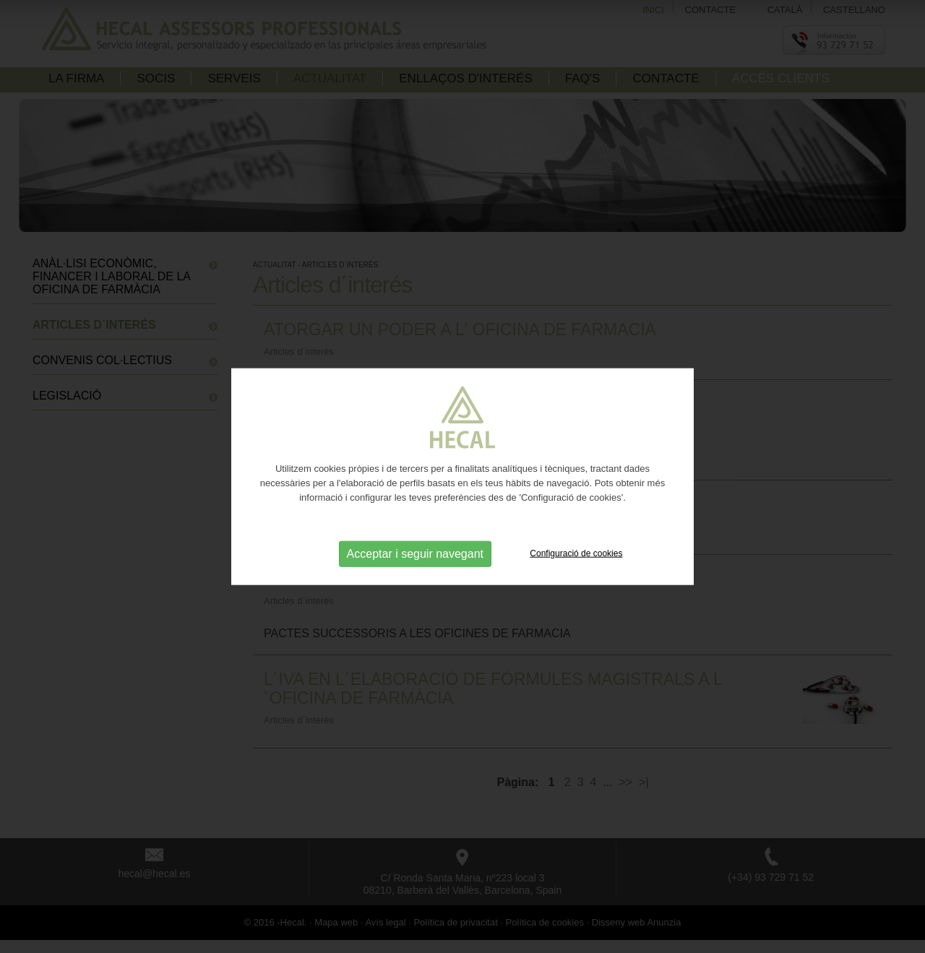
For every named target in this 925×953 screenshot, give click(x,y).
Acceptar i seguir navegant (415, 553)
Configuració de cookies (576, 553)
